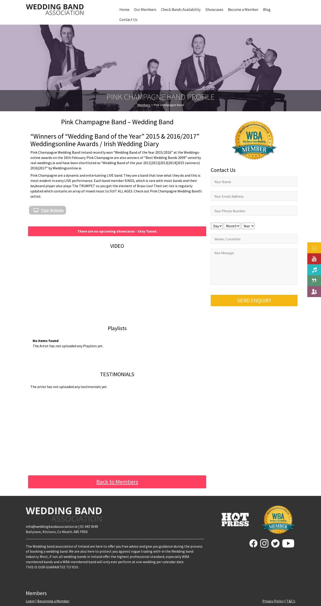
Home (124, 9)
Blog (267, 9)
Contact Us (128, 19)
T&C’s (290, 601)
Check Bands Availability (181, 9)
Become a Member (243, 9)
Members (143, 105)
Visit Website (52, 210)
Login (30, 601)
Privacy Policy (273, 601)
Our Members (145, 9)
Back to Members (117, 481)
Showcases (214, 9)
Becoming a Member (53, 601)
